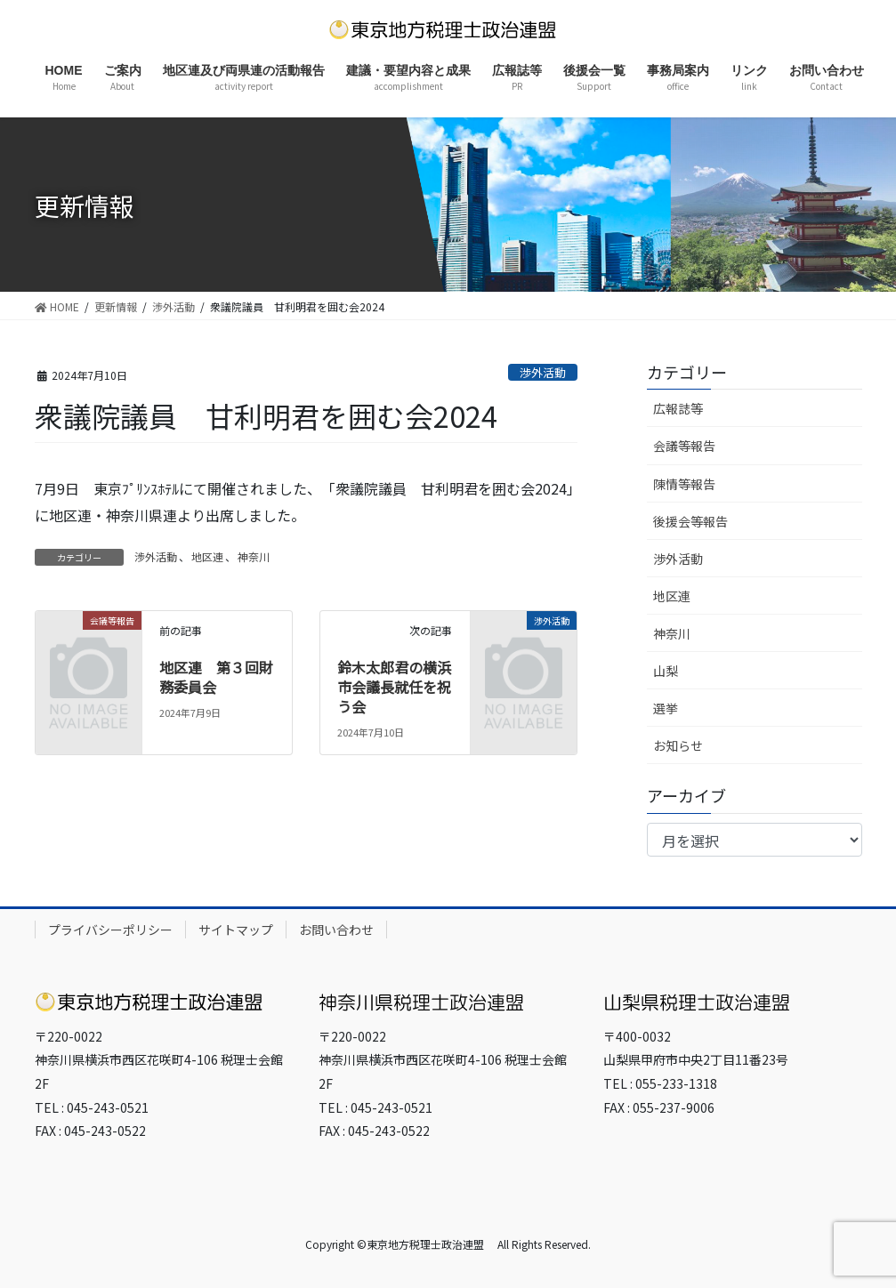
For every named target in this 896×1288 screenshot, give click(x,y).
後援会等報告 (690, 521)
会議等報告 (684, 446)
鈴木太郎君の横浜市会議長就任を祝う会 (394, 687)
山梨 (665, 671)
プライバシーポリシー (110, 929)
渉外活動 (543, 372)
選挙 (665, 708)
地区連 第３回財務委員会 (216, 676)
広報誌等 (678, 408)
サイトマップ (235, 929)
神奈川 (254, 556)
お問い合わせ (336, 929)
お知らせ (678, 745)
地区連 (207, 556)
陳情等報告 (684, 484)
